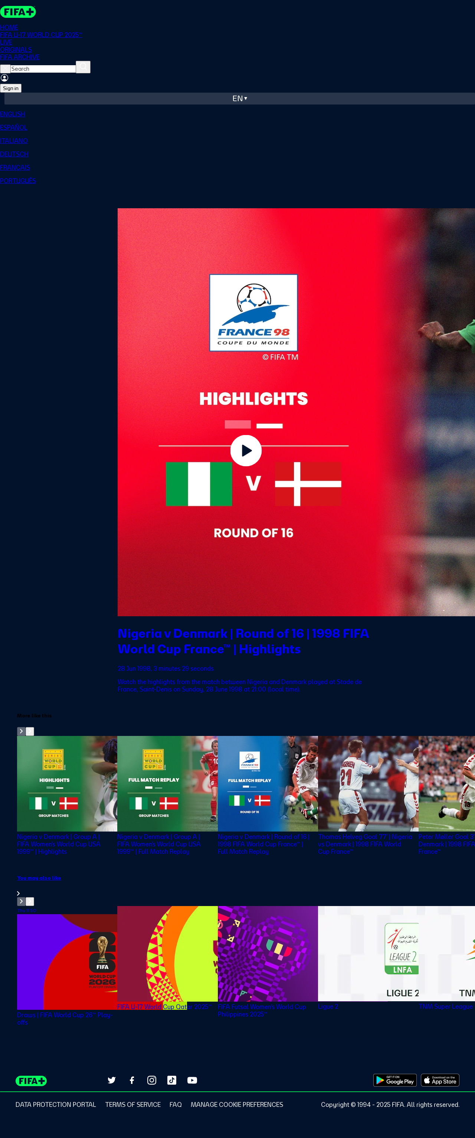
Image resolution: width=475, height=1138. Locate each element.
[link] (246, 886)
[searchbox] (43, 69)
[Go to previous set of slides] (21, 731)
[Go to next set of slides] (30, 731)
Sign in (11, 88)
